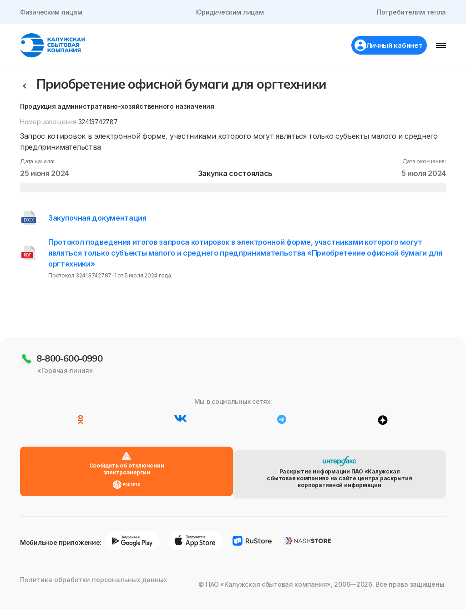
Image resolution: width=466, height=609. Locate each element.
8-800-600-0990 (69, 386)
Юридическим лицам (229, 12)
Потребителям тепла (410, 12)
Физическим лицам (52, 12)
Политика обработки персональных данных (86, 595)
